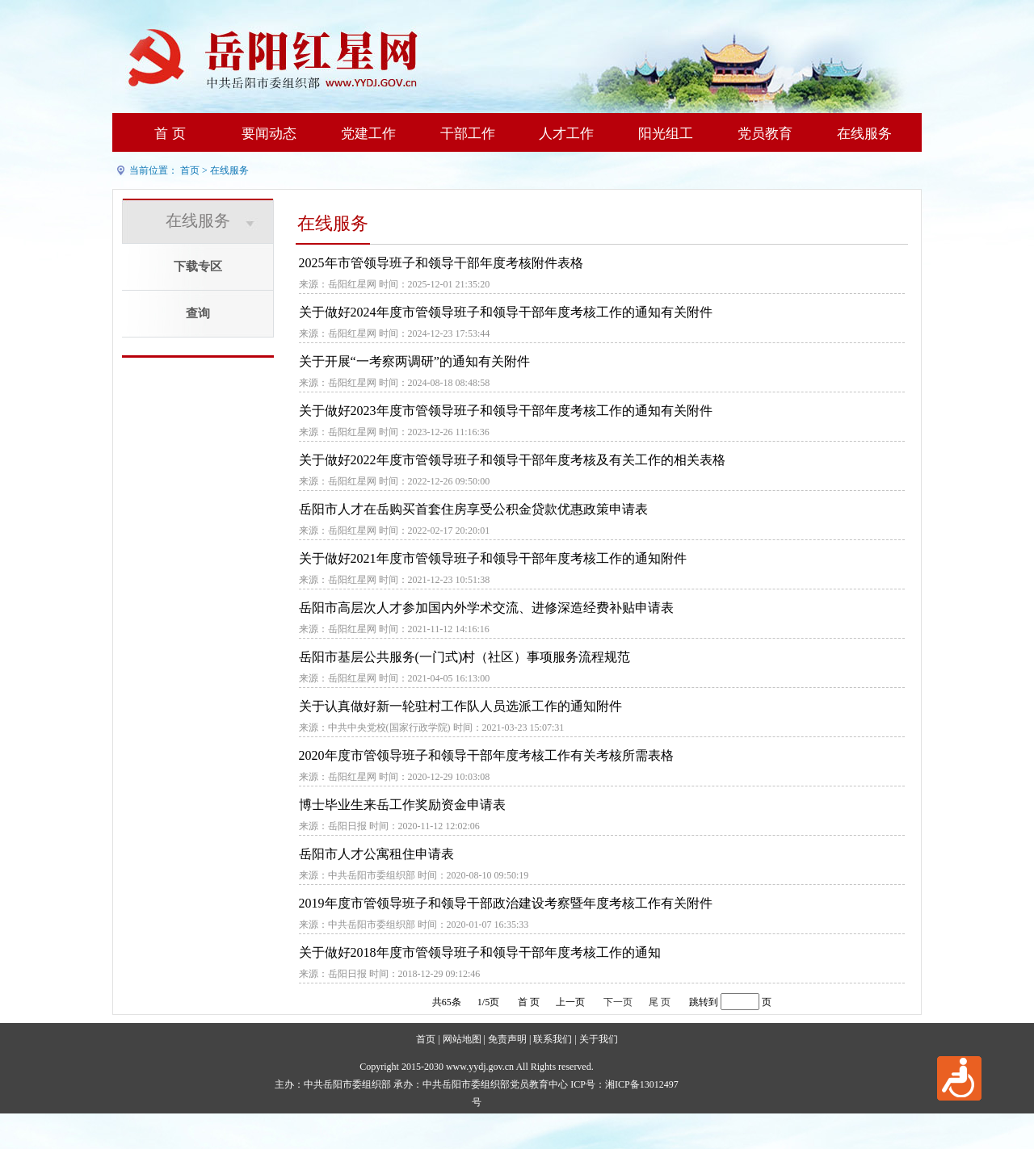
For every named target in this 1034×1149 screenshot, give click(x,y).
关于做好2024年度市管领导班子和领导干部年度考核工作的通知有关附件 (505, 312)
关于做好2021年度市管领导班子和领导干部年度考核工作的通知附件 (493, 558)
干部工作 (467, 133)
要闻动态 (269, 133)
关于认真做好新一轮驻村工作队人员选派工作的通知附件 (460, 706)
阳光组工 (665, 133)
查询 (198, 313)
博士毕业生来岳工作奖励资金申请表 (402, 804)
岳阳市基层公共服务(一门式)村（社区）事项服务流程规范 (465, 657)
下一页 (618, 1002)
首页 (190, 170)
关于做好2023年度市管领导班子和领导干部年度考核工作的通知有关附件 (505, 410)
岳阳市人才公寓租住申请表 (376, 854)
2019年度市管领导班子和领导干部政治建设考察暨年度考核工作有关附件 (505, 903)
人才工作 (566, 133)
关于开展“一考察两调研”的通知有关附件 (414, 361)
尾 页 (659, 1002)
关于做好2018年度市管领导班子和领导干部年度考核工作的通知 (480, 952)
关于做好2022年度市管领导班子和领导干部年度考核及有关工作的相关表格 (512, 460)
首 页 (169, 133)
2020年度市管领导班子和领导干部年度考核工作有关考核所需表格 (486, 755)
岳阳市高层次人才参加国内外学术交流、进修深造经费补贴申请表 (486, 607)
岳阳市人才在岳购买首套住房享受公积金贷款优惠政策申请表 (473, 509)
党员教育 (765, 133)
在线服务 (864, 133)
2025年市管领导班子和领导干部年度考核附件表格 (441, 263)
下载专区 (198, 266)
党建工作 (368, 133)
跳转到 (703, 1002)
